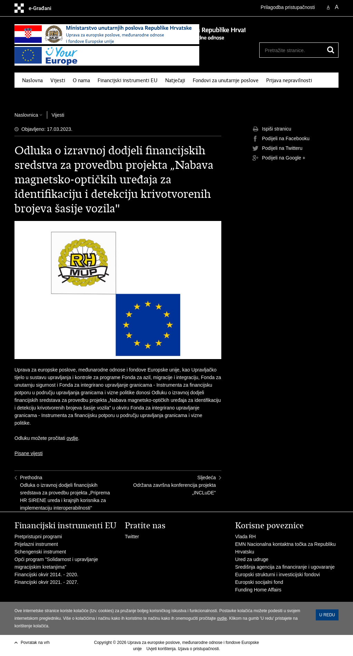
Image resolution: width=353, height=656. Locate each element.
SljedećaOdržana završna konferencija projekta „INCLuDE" (174, 485)
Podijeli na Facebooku (281, 139)
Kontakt (58, 96)
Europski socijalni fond (259, 582)
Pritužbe (31, 96)
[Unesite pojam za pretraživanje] (291, 50)
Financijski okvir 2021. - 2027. (47, 582)
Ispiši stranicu (271, 129)
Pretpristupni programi (38, 536)
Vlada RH (245, 536)
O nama (81, 80)
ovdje (72, 438)
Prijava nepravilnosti (289, 80)
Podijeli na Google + (278, 158)
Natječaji (175, 80)
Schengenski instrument (40, 551)
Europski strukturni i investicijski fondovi (277, 574)
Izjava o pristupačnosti (198, 648)
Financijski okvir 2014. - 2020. (46, 574)
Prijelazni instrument (36, 544)
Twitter (132, 536)
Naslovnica (26, 115)
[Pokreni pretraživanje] (330, 50)
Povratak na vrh (35, 642)
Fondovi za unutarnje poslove (226, 80)
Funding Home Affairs (258, 589)
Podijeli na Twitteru (277, 148)
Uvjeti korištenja (161, 648)
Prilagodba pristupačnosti (288, 7)
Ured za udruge (252, 559)
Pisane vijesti (28, 453)
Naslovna (32, 80)
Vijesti (57, 80)
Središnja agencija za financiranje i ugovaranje (285, 567)
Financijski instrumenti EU (128, 80)
